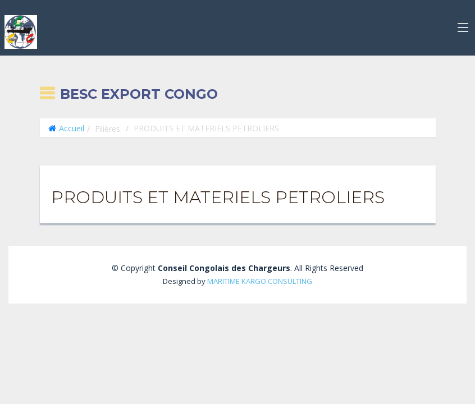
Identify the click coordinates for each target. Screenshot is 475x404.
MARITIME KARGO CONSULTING (259, 281)
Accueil (71, 128)
